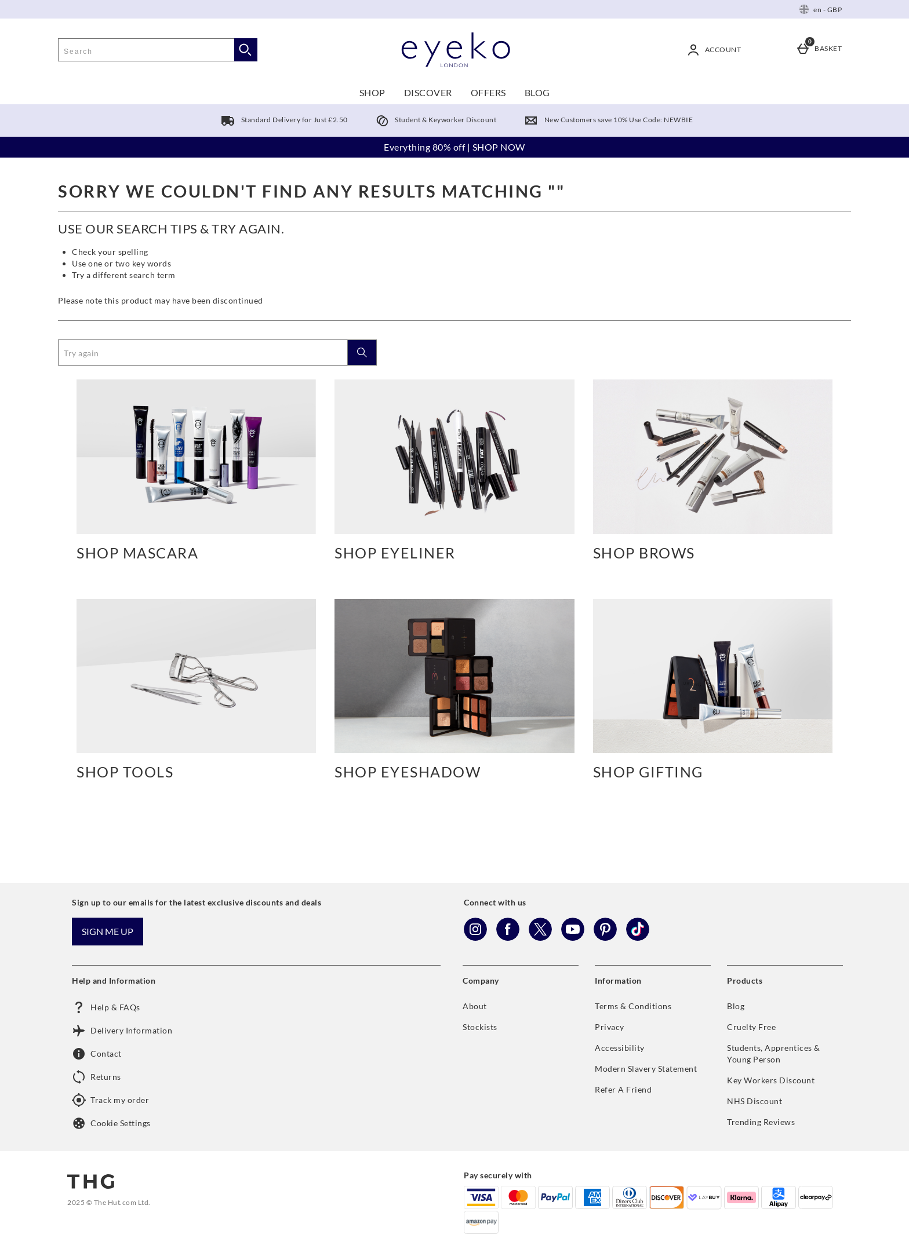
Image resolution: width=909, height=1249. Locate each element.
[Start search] (245, 49)
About (475, 1006)
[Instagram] (475, 938)
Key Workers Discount (771, 1080)
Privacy (609, 1027)
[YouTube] (572, 938)
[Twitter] (540, 938)
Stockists (480, 1027)
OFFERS (488, 92)
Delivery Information (122, 1031)
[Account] (716, 50)
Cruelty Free (751, 1027)
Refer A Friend (623, 1089)
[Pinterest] (605, 938)
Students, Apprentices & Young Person (773, 1053)
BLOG (537, 92)
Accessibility (620, 1048)
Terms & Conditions (633, 1006)
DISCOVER (428, 92)
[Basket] (821, 50)
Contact (97, 1054)
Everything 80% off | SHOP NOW (454, 146)
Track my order (110, 1100)
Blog (735, 1006)
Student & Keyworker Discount (434, 119)
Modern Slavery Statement (646, 1068)
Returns (96, 1077)
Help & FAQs (106, 1007)
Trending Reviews (761, 1122)
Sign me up (107, 931)
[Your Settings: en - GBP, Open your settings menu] (820, 9)
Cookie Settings (111, 1123)
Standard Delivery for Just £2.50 (282, 119)
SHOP (372, 92)
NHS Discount (754, 1101)
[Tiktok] (637, 938)
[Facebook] (507, 938)
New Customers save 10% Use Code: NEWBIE (606, 119)
